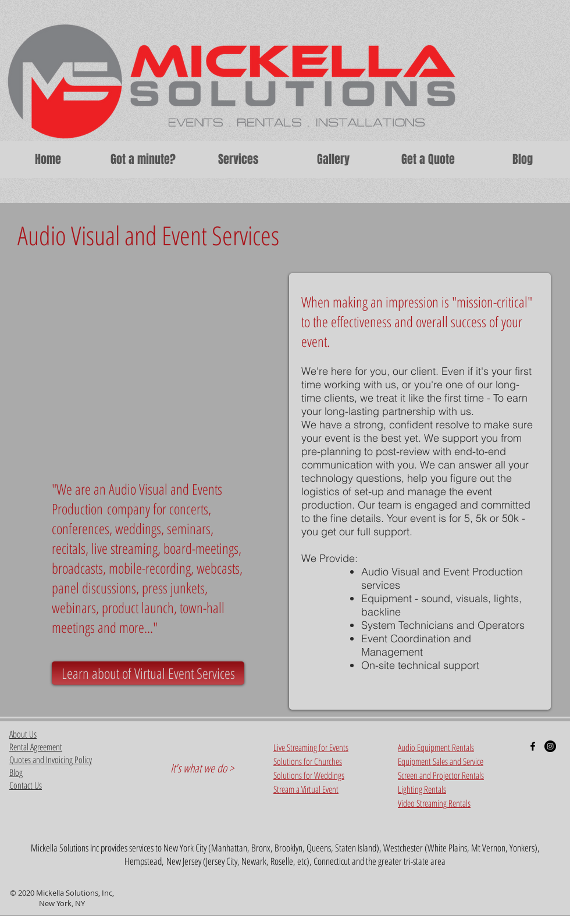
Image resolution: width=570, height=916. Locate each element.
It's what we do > (202, 768)
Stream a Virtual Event (306, 789)
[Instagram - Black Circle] (550, 746)
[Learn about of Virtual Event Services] (148, 673)
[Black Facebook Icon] (533, 746)
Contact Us (25, 785)
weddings (138, 528)
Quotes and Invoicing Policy (50, 759)
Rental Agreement (35, 746)
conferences (80, 528)
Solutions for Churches (307, 761)
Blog (16, 772)
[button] (238, 159)
